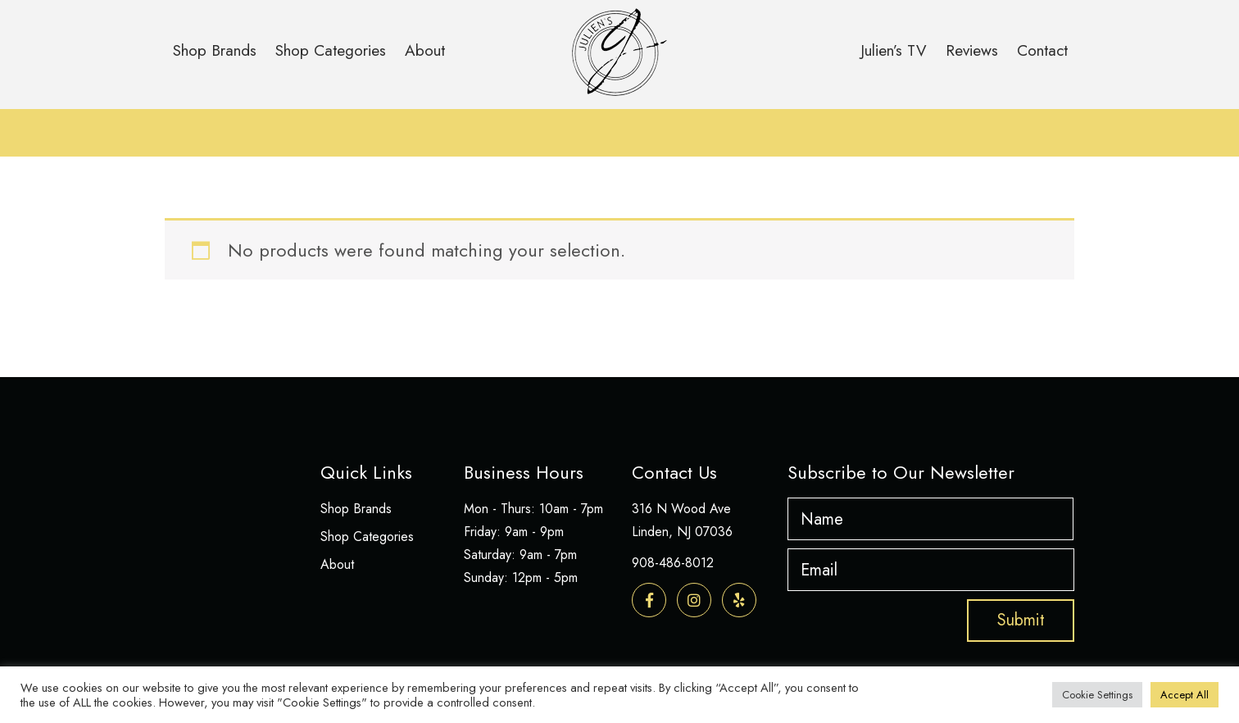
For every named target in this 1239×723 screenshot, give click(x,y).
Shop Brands (214, 50)
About (425, 50)
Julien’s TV (893, 50)
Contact (1042, 50)
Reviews (972, 50)
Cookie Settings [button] (1097, 695)
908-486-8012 (673, 562)
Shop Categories (330, 50)
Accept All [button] (1184, 695)
